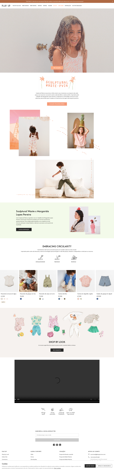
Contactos (4, 459)
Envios (32, 457)
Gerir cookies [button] (57, 468)
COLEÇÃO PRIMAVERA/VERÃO (57, 104)
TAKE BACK (57, 262)
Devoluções (34, 459)
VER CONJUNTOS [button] (57, 350)
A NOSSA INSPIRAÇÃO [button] (24, 229)
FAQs (32, 454)
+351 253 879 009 (94, 457)
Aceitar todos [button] (90, 466)
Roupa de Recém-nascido (66, 454)
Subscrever (57, 440)
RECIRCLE (73, 262)
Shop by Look (5, 454)
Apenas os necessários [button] (104, 466)
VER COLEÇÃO (57, 68)
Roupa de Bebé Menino (65, 457)
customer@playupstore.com (97, 454)
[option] (56, 1)
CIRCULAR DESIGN (40, 262)
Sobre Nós (4, 457)
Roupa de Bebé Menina (65, 459)
